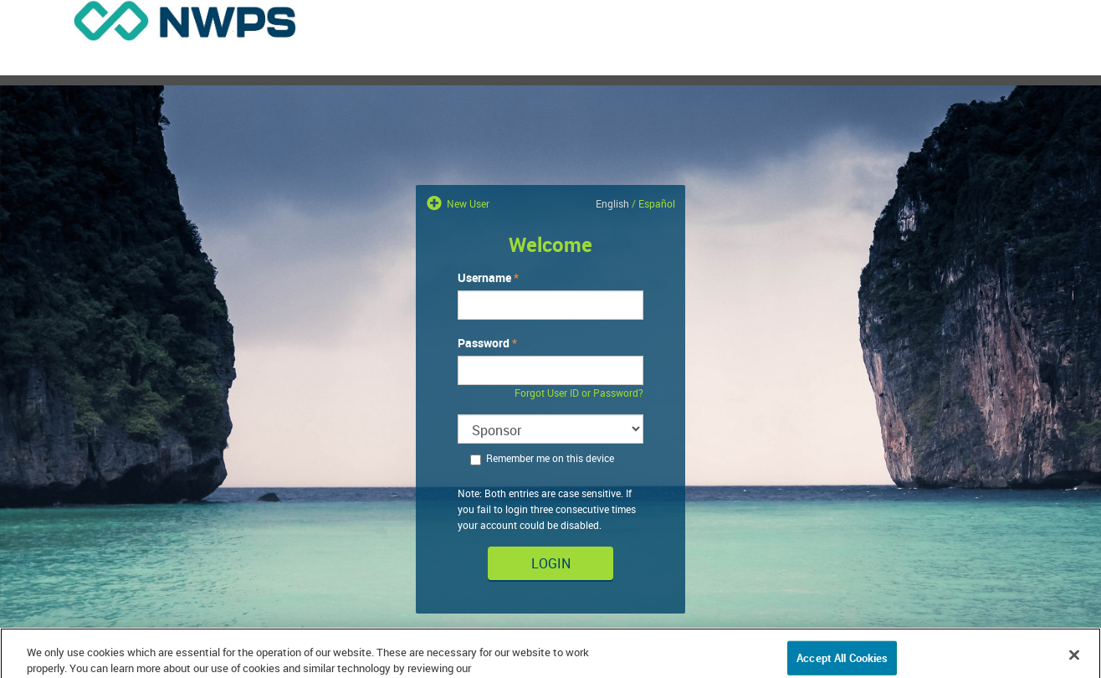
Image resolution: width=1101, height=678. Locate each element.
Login (551, 563)
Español (656, 203)
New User (466, 203)
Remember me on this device (542, 458)
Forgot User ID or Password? (579, 392)
